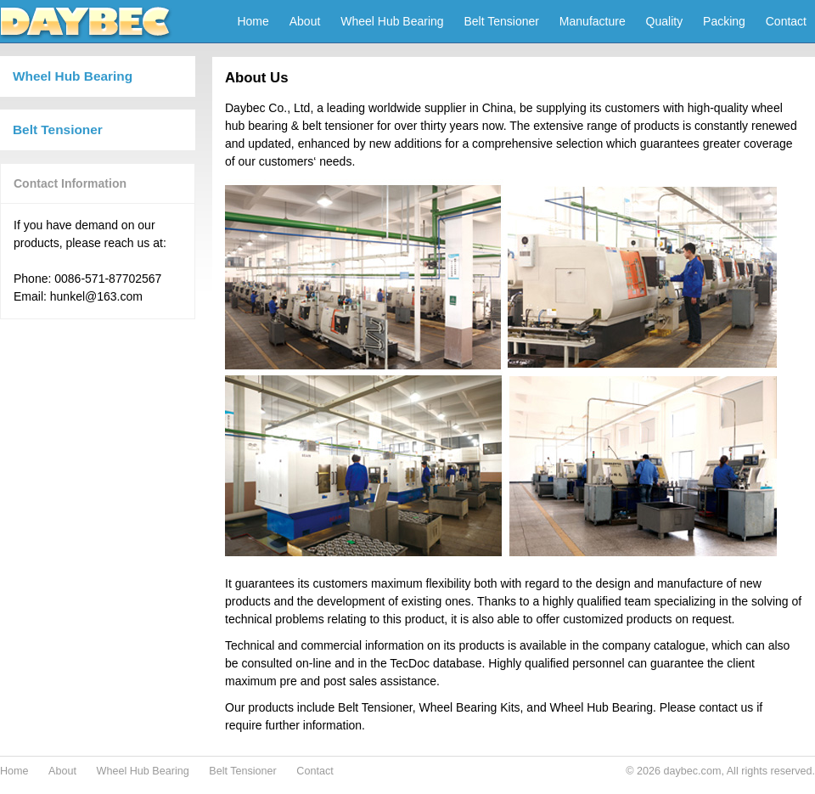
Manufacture (592, 21)
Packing (724, 21)
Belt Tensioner (501, 21)
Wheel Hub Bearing (391, 21)
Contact (786, 21)
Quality (664, 21)
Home (252, 21)
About (305, 21)
